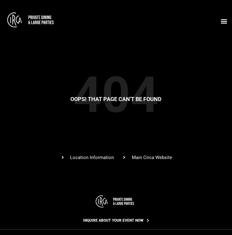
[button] (224, 21)
